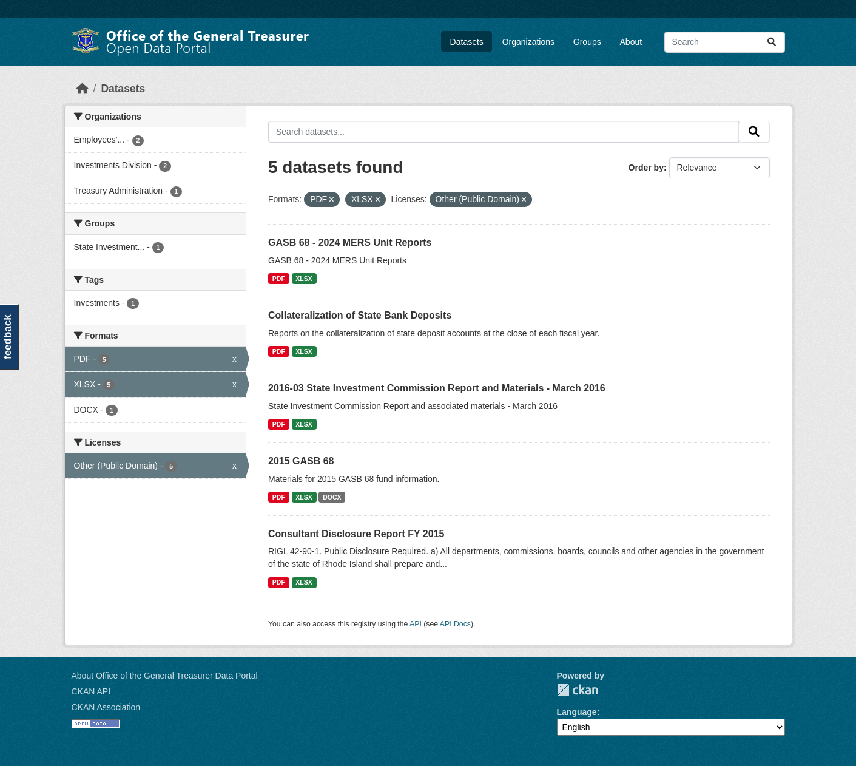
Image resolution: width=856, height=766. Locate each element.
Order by (646, 167)
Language (577, 712)
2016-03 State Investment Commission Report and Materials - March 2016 (436, 388)
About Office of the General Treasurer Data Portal (165, 675)
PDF (278, 278)
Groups (587, 42)
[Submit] (772, 42)
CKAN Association (106, 707)
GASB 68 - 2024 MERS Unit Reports (349, 242)
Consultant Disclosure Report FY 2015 (356, 534)
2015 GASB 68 (301, 461)
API (415, 624)
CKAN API (91, 691)
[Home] (82, 89)
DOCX (332, 497)
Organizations (528, 42)
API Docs (455, 624)
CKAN (577, 689)
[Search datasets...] (724, 42)
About (631, 42)
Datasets (467, 42)
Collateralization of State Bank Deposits (359, 315)
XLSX (303, 278)
